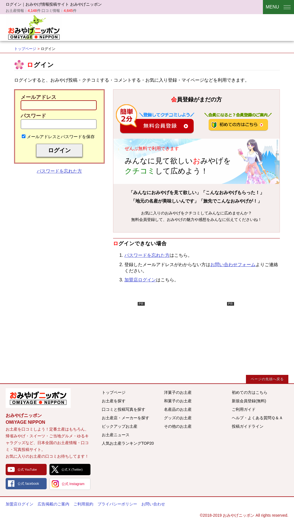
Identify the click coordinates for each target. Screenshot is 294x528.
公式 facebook (28, 484)
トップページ (25, 49)
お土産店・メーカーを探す (125, 418)
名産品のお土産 (178, 409)
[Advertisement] (102, 337)
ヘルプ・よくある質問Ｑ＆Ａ (257, 418)
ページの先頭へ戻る (267, 379)
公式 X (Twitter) (72, 469)
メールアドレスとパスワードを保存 (58, 136)
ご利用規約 (83, 504)
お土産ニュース (115, 435)
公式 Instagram (73, 484)
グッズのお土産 (178, 418)
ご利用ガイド (244, 409)
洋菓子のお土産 (178, 392)
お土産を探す (114, 401)
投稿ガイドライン (247, 426)
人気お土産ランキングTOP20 (128, 443)
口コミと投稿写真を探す (123, 409)
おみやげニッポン (34, 27)
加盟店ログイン (140, 279)
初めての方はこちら (249, 392)
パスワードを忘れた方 (59, 171)
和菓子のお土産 (178, 401)
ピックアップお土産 (119, 426)
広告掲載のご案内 (53, 504)
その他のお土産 (178, 426)
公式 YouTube (27, 469)
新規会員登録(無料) (249, 401)
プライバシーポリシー (117, 504)
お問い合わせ (153, 504)
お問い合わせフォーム (233, 264)
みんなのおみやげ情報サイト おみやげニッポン (38, 398)
